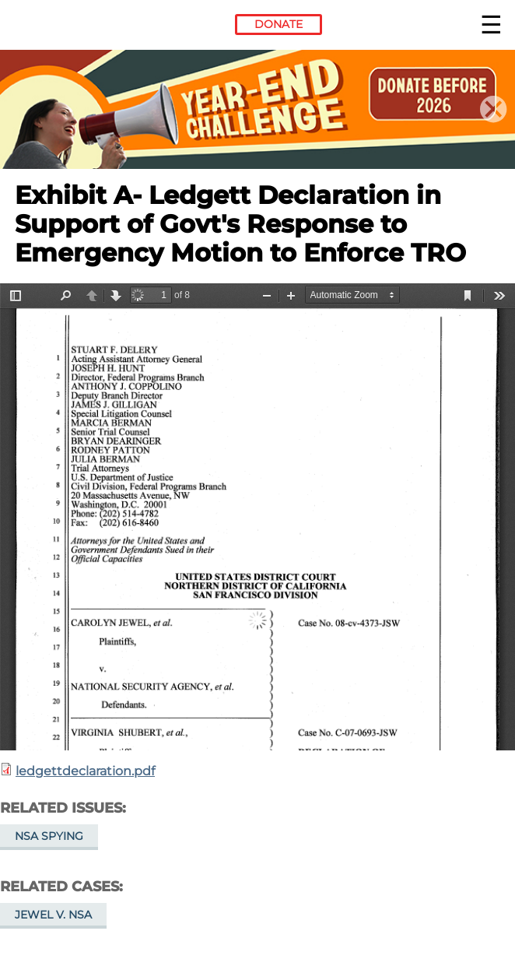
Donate (278, 24)
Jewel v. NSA (53, 915)
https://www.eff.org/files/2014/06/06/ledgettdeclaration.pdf (257, 516)
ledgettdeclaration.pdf (85, 771)
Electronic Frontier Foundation (57, 27)
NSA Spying (49, 836)
